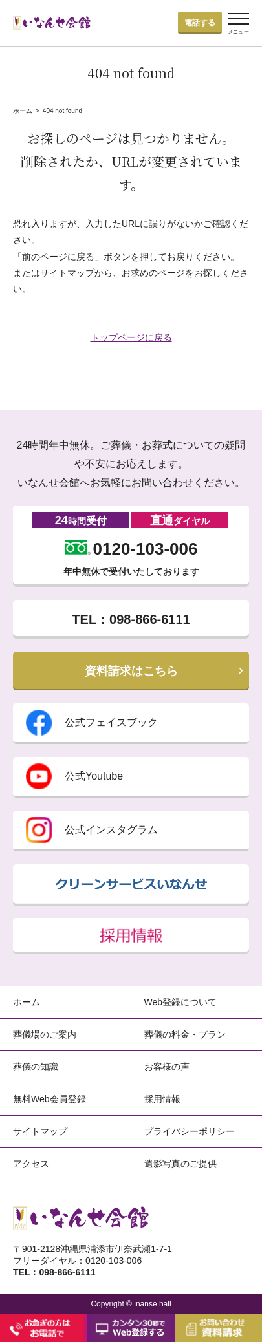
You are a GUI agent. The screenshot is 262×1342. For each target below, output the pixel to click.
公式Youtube (74, 776)
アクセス (31, 1163)
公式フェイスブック (92, 723)
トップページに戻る (131, 337)
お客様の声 (167, 1066)
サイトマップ (40, 1131)
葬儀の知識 (35, 1066)
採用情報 (162, 1099)
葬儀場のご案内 (44, 1034)
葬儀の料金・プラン (185, 1034)
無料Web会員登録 (49, 1099)
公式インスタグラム (92, 830)
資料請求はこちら (131, 671)
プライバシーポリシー (189, 1131)
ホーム (22, 110)
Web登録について (180, 1002)
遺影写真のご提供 (180, 1163)
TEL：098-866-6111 (131, 619)
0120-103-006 (131, 549)
